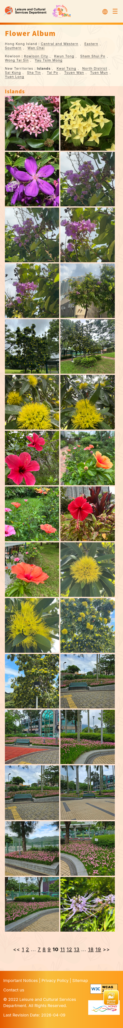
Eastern (91, 44)
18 (91, 949)
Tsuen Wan (74, 72)
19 (98, 949)
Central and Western (59, 44)
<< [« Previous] (16, 949)
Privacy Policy (56, 980)
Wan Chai (36, 48)
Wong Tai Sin (17, 60)
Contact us (13, 990)
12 (69, 949)
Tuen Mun (99, 72)
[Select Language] (105, 11)
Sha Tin (34, 72)
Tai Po (52, 72)
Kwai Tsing (66, 68)
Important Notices (21, 980)
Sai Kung (13, 72)
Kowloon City (36, 56)
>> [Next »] (106, 949)
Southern (13, 48)
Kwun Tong (64, 56)
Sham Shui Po (92, 56)
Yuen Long (14, 77)
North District (94, 68)
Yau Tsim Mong (48, 60)
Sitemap (80, 980)
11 (62, 949)
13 (77, 949)
